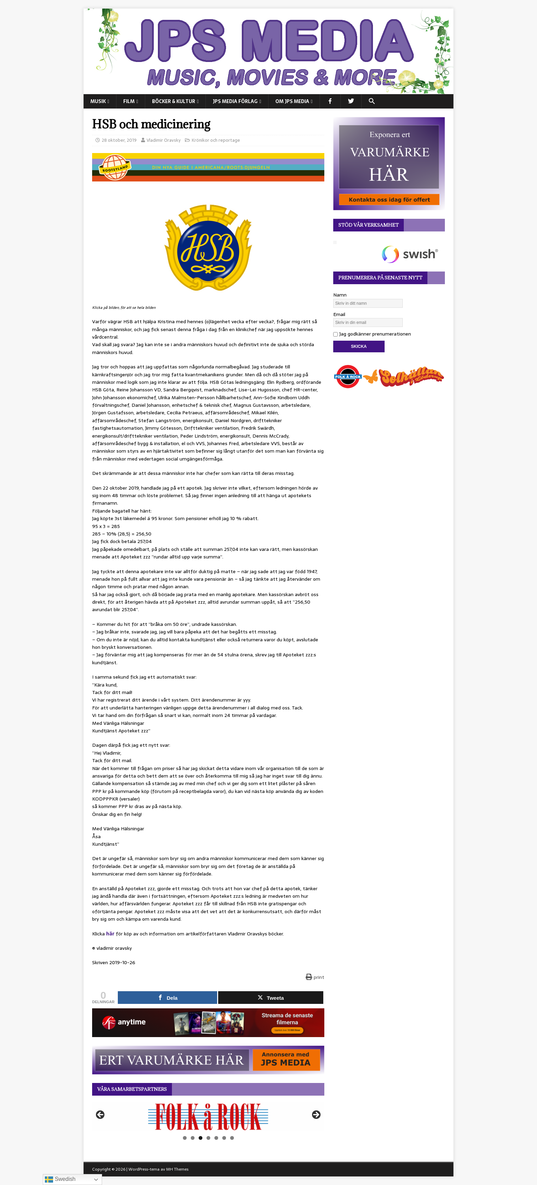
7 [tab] (232, 1138)
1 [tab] (185, 1138)
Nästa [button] (316, 1115)
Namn (340, 295)
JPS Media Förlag (235, 101)
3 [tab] (200, 1138)
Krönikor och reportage (216, 140)
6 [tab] (224, 1138)
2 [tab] (193, 1138)
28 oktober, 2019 (119, 140)
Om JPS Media (292, 101)
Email (339, 314)
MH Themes (177, 1169)
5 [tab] (216, 1138)
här (110, 933)
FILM (129, 101)
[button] (371, 101)
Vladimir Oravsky (163, 140)
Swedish (60, 1179)
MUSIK (98, 101)
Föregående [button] (101, 1115)
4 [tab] (208, 1138)
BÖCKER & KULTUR (173, 101)
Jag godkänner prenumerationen (372, 334)
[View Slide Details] (208, 1116)
